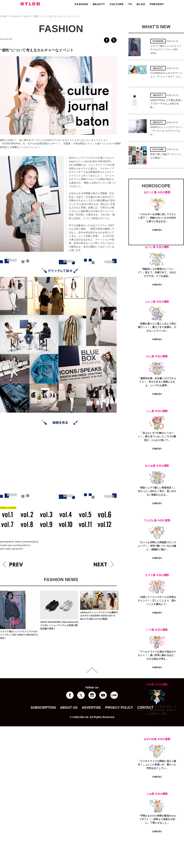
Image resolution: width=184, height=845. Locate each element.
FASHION (81, 4)
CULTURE (116, 4)
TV (130, 4)
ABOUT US (68, 707)
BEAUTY (99, 4)
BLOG (141, 4)
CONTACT (145, 707)
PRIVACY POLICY (119, 707)
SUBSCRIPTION (43, 707)
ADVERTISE (91, 707)
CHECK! (157, 230)
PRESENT (157, 4)
